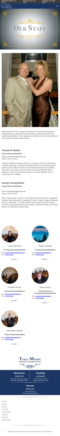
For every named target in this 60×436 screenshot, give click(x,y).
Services (4, 407)
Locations (5, 415)
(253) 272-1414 (30, 389)
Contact (4, 404)
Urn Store (5, 417)
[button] (57, 6)
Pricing (4, 401)
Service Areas (6, 412)
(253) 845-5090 (40, 376)
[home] (6, 6)
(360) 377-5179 (19, 376)
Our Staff (5, 409)
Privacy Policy (6, 420)
